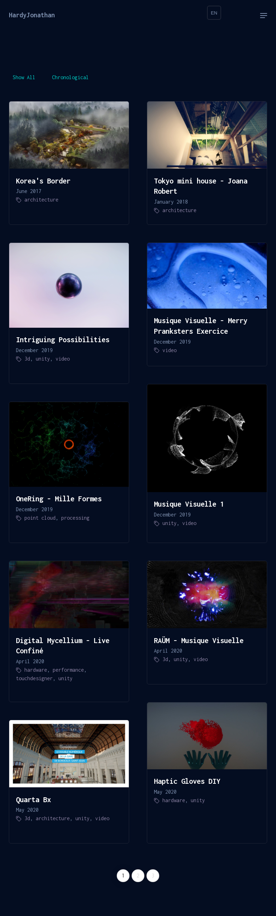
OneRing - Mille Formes (59, 498)
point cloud (40, 518)
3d (27, 359)
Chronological (70, 77)
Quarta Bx (33, 799)
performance (68, 670)
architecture (41, 200)
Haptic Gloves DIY (187, 781)
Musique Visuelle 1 (189, 504)
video (63, 359)
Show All (24, 77)
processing (75, 518)
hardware (35, 670)
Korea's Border (43, 180)
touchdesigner (34, 678)
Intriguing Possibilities (62, 339)
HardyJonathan (32, 15)
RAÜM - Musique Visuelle (198, 640)
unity (43, 359)
